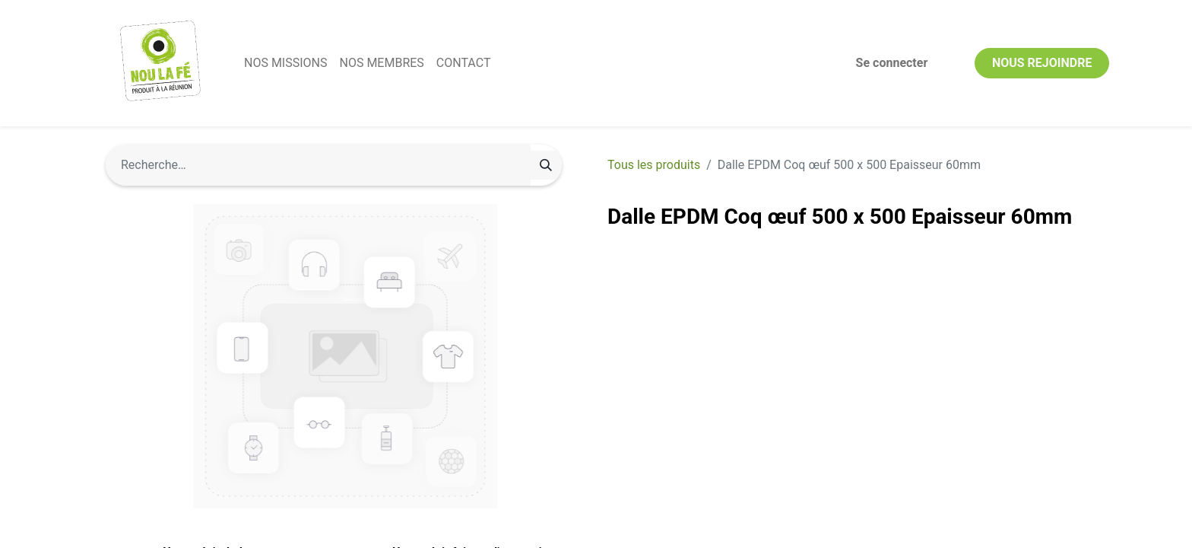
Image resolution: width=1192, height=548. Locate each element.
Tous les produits (653, 165)
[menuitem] (285, 63)
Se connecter (892, 63)
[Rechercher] (546, 165)
